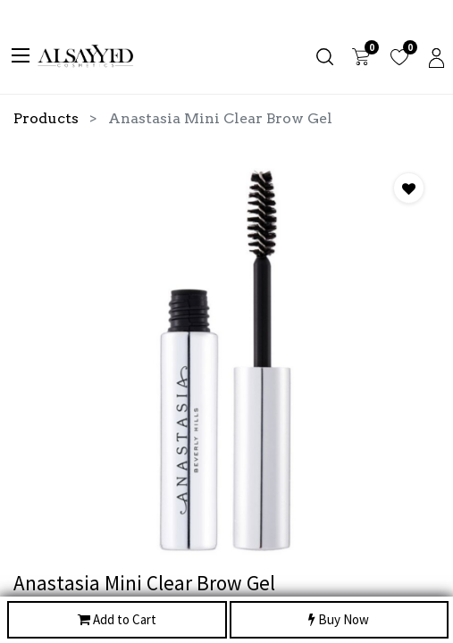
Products (46, 118)
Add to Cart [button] (117, 620)
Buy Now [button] (338, 620)
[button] (408, 188)
